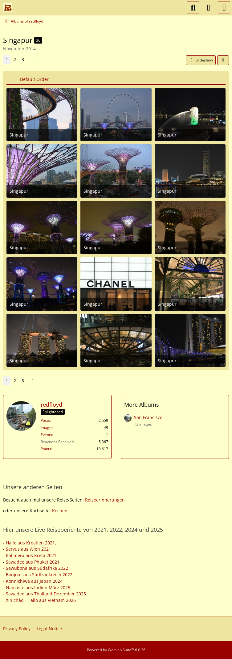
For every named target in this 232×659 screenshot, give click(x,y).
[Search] (193, 8)
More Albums (141, 404)
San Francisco (148, 417)
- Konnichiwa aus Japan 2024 (33, 581)
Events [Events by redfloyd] (46, 434)
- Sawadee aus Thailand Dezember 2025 (44, 594)
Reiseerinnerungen (105, 500)
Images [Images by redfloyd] (47, 427)
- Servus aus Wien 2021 (27, 549)
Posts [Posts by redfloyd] (45, 420)
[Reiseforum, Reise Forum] (8, 8)
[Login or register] (208, 7)
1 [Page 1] (7, 59)
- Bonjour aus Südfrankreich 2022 (37, 574)
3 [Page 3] (23, 59)
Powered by (116, 650)
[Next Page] (32, 59)
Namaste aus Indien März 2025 (38, 587)
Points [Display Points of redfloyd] (46, 448)
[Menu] (224, 8)
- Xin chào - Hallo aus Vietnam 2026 (39, 600)
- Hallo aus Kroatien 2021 (29, 543)
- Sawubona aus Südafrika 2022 (35, 568)
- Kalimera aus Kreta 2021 (29, 555)
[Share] (223, 60)
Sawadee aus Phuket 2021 (32, 562)
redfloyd (51, 404)
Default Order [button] (34, 79)
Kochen (59, 511)
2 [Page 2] (15, 59)
